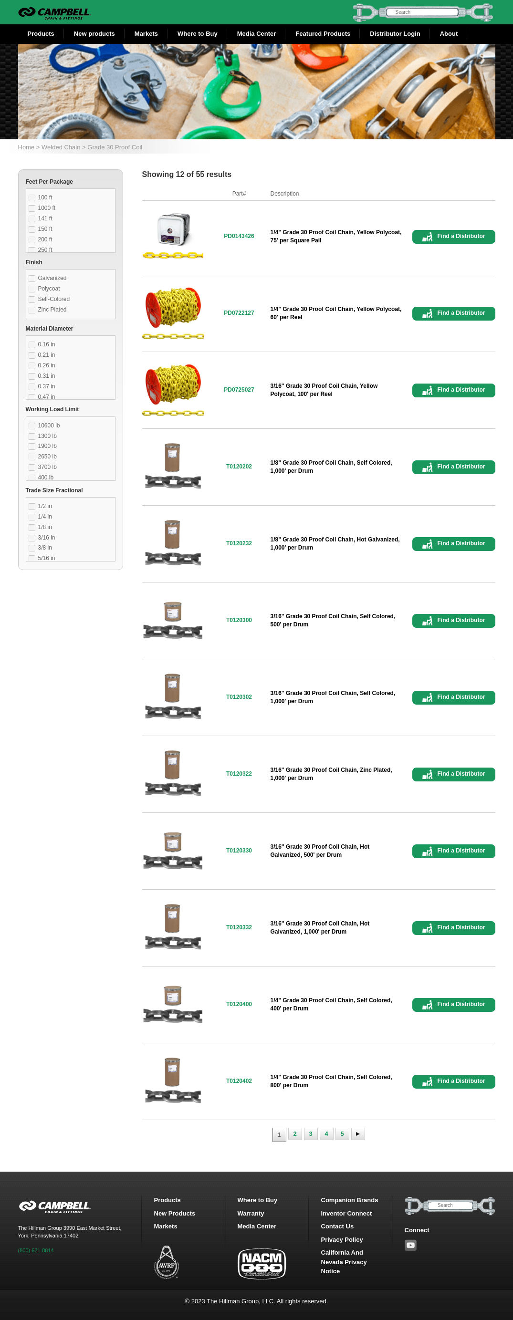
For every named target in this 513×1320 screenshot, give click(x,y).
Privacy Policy (342, 1239)
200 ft (45, 239)
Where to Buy (198, 33)
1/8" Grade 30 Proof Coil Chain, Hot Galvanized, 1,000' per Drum (335, 543)
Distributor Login (395, 33)
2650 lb (47, 456)
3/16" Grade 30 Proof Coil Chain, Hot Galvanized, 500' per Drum (320, 850)
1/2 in (45, 506)
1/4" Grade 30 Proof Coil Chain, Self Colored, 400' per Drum (331, 1004)
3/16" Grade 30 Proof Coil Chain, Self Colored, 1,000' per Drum (333, 697)
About (449, 33)
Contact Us (337, 1226)
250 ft (45, 250)
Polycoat (49, 288)
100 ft (45, 197)
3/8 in (45, 547)
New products (94, 33)
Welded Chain (61, 147)
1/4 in (45, 516)
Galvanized (52, 278)
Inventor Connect (346, 1213)
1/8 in (45, 527)
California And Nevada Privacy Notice (344, 1262)
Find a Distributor (461, 236)
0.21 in (46, 355)
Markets (146, 33)
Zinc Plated (52, 309)
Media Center (256, 33)
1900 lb (47, 446)
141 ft (45, 218)
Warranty (251, 1213)
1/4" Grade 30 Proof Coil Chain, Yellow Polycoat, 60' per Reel (336, 313)
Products (41, 33)
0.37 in (46, 386)
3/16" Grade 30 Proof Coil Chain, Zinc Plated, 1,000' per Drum (331, 774)
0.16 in (46, 344)
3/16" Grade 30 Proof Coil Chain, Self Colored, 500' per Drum (333, 620)
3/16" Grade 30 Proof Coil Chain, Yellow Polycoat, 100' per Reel (324, 390)
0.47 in (46, 397)
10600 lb (49, 425)
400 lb (46, 477)
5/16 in (46, 558)
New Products (175, 1213)
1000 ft (47, 208)
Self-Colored (54, 299)
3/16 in (46, 537)
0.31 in (46, 376)
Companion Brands (349, 1200)
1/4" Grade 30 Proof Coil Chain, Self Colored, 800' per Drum (331, 1081)
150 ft (45, 229)
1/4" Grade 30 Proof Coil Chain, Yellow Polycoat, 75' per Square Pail (336, 236)
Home (26, 147)
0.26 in (46, 365)
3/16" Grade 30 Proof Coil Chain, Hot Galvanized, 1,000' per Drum (320, 927)
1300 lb (47, 436)
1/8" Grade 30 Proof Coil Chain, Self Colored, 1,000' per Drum (331, 466)
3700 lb (47, 467)
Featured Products (322, 33)
